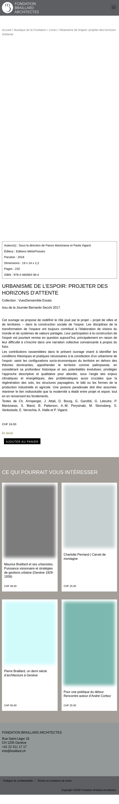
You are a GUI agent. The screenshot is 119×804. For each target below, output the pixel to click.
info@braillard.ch (14, 760)
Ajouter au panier (22, 450)
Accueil (6, 30)
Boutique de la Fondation (30, 30)
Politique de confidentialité (18, 789)
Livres (53, 30)
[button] (114, 7)
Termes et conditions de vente (54, 789)
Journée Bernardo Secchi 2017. (38, 317)
